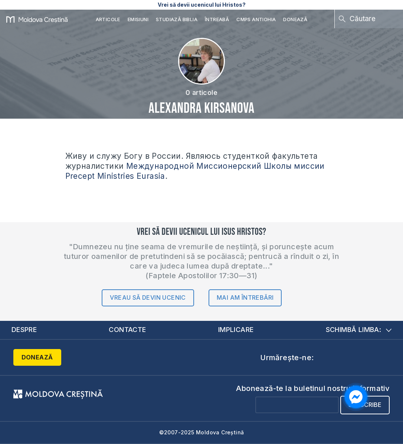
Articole (108, 19)
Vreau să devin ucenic (148, 297)
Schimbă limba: (359, 329)
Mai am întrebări (245, 297)
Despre (24, 329)
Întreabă (217, 19)
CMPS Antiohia (256, 19)
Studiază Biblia (176, 19)
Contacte (127, 329)
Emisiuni (138, 19)
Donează (295, 19)
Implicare (236, 329)
